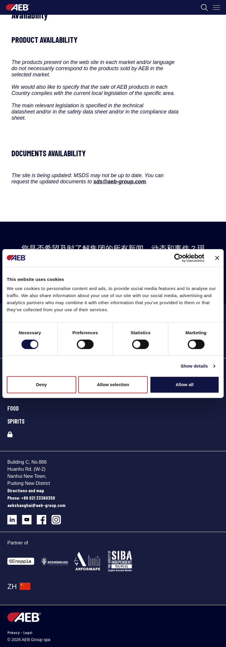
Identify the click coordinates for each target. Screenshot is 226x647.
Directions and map (25, 490)
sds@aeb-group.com (119, 182)
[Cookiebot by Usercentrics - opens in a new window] (178, 257)
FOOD (13, 408)
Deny (41, 384)
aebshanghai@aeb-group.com (36, 505)
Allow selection (113, 384)
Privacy (14, 632)
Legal (27, 632)
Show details (194, 365)
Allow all (185, 384)
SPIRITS (15, 421)
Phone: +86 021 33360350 (31, 498)
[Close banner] (217, 258)
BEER (13, 395)
